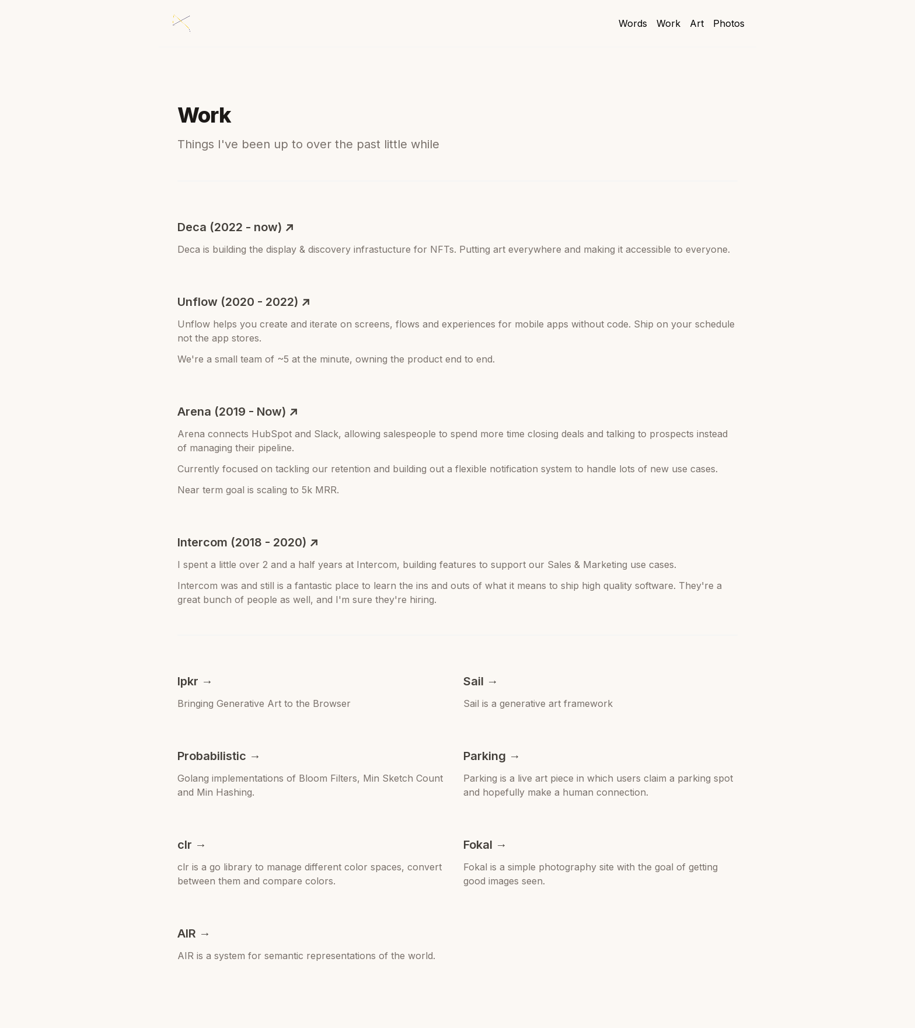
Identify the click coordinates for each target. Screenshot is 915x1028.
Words (633, 23)
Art (697, 23)
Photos (729, 23)
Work (668, 23)
